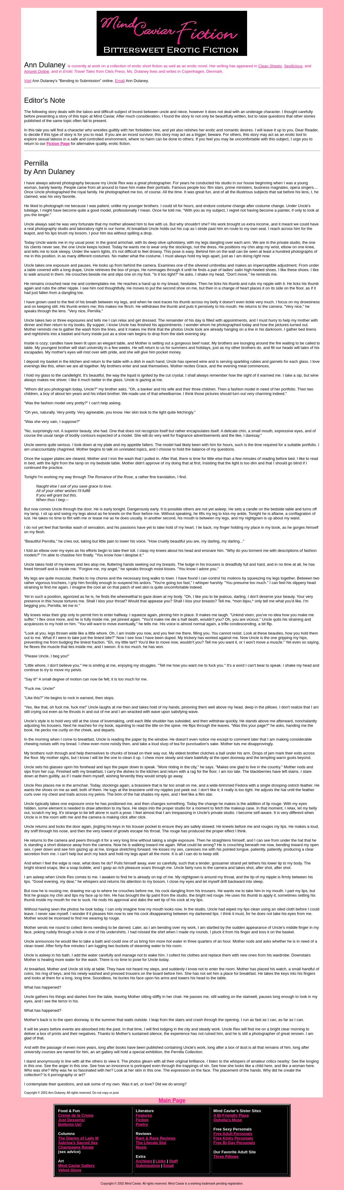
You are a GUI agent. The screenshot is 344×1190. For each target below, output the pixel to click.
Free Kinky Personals (233, 1138)
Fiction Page (58, 143)
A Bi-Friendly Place (231, 1115)
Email (120, 80)
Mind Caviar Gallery (76, 1165)
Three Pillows (226, 1156)
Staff (173, 1161)
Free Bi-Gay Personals (234, 1142)
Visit (27, 80)
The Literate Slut (151, 1142)
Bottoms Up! (70, 1124)
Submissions (148, 1165)
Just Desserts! (71, 1120)
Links (161, 1161)
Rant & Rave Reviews (155, 1138)
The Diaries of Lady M (78, 1138)
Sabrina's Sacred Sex (78, 1142)
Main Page (172, 1100)
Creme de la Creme (76, 1115)
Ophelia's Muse (227, 1120)
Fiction (142, 1120)
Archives (144, 1161)
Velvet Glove (69, 1170)
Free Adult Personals (233, 1133)
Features (144, 1115)
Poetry (142, 1124)
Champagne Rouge (76, 1147)
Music (141, 1147)
